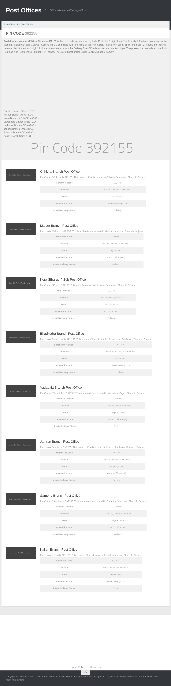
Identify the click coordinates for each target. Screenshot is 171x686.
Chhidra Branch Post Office (60, 171)
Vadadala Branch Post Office (61, 387)
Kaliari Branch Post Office (58, 549)
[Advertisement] (85, 78)
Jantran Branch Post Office (59, 441)
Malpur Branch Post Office (59, 225)
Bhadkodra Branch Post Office (62, 333)
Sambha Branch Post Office (60, 495)
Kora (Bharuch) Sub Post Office (63, 279)
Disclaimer (95, 667)
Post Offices (23, 10)
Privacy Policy (77, 667)
